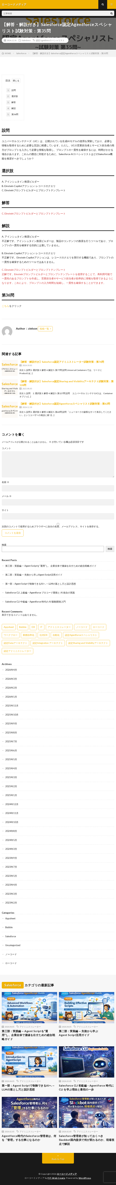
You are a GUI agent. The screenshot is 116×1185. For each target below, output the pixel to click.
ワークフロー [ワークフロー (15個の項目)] (11, 635)
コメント (6, 448)
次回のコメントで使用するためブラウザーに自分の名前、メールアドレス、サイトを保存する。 (51, 526)
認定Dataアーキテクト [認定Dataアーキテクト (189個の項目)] (15, 643)
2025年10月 (11, 714)
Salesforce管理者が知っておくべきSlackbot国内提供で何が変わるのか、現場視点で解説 (86, 1139)
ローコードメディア (67, 1174)
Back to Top (58, 1159)
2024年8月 (11, 831)
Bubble (9, 927)
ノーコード (11, 954)
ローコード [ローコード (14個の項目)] (98, 627)
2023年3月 (11, 893)
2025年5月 (11, 759)
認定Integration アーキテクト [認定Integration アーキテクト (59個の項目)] (48, 643)
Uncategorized (12, 945)
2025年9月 (11, 723)
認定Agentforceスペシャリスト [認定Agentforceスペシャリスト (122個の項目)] (81, 635)
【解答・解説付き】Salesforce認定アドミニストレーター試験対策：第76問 (61, 361)
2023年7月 (11, 866)
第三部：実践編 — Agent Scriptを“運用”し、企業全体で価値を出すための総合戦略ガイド (50, 565)
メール (6, 496)
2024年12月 (11, 804)
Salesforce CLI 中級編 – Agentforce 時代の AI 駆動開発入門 (35, 601)
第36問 (12, 114)
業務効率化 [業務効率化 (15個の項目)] (28, 635)
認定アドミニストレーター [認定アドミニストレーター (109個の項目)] (17, 651)
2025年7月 (11, 741)
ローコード (11, 963)
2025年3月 (11, 777)
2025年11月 (11, 705)
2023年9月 (11, 858)
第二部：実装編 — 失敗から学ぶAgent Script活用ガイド (33, 574)
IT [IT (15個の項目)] (41, 627)
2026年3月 (11, 678)
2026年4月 (11, 669)
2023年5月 (11, 875)
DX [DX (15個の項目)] (33, 627)
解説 (11, 108)
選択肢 (12, 96)
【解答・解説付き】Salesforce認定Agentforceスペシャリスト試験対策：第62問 (64, 403)
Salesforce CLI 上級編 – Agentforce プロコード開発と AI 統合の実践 (40, 592)
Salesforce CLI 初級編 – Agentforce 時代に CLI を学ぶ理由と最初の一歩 (86, 1087)
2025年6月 (11, 750)
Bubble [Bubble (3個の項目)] (22, 627)
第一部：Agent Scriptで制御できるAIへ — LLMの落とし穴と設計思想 (40, 583)
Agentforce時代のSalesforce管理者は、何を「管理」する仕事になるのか (29, 1138)
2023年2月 (11, 902)
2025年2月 (11, 786)
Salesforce (26, 40)
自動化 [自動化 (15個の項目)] (56, 635)
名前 (5, 482)
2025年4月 (11, 768)
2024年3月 (11, 848)
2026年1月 (11, 696)
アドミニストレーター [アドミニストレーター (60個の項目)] (59, 627)
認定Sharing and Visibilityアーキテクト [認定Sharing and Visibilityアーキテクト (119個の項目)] (88, 643)
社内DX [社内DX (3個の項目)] (43, 635)
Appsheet (10, 918)
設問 (11, 90)
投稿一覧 (44, 328)
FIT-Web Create (56, 1178)
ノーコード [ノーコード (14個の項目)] (82, 627)
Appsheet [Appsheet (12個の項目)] (9, 627)
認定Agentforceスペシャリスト (50, 40)
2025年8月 (11, 732)
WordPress (85, 1178)
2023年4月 (11, 884)
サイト (5, 510)
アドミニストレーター (30, 1027)
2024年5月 (11, 840)
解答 (11, 102)
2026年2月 (11, 687)
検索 (4, 544)
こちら (5, 305)
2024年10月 (11, 822)
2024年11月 (11, 813)
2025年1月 (11, 795)
